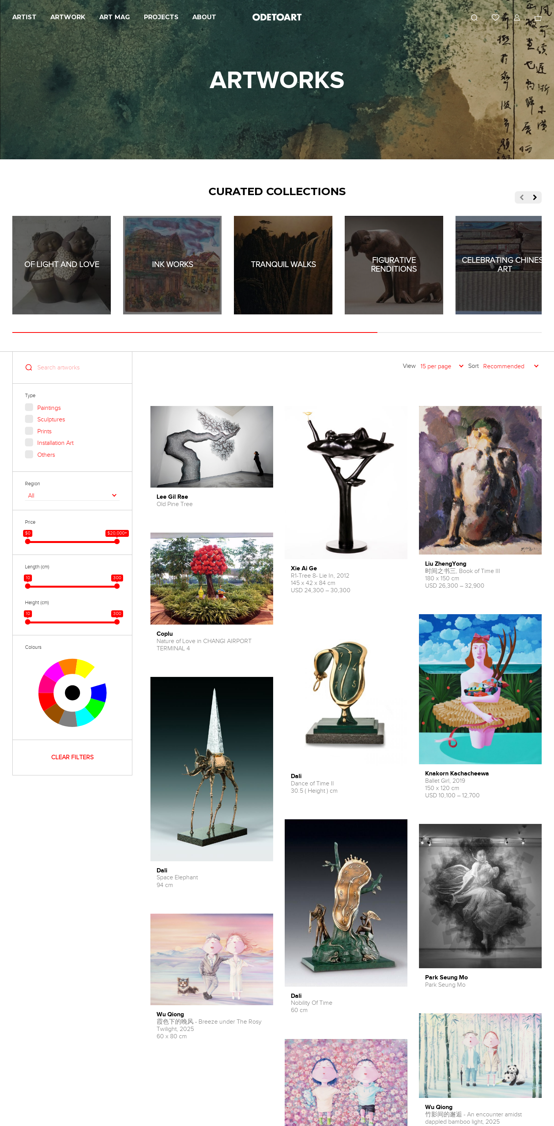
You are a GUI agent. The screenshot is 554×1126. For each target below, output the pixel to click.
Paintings (49, 407)
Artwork (67, 17)
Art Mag (114, 17)
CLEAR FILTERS (72, 757)
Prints (44, 431)
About (204, 17)
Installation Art (55, 442)
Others (46, 454)
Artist (24, 17)
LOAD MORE (346, 1077)
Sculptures (51, 419)
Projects (161, 17)
